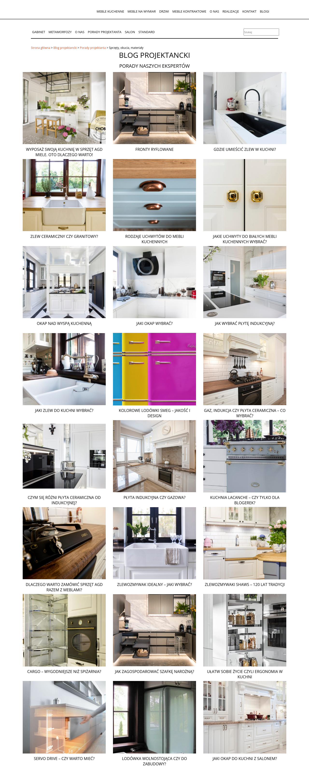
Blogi (264, 11)
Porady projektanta (104, 32)
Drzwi (164, 11)
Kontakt (249, 11)
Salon (130, 32)
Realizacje (230, 11)
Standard (146, 32)
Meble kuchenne (110, 11)
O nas (214, 11)
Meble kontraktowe (189, 11)
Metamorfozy (60, 32)
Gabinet (38, 32)
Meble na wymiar (141, 11)
